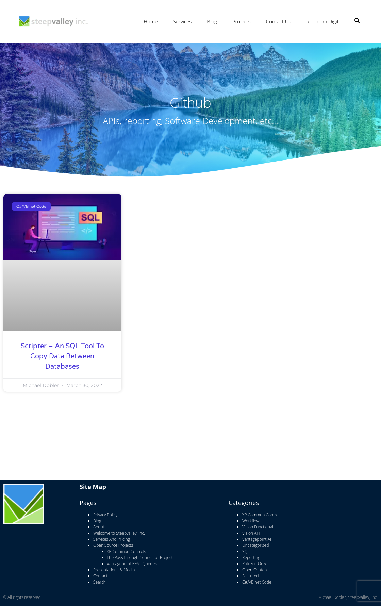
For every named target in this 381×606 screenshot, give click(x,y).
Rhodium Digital (325, 21)
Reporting (251, 557)
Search (99, 582)
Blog (212, 21)
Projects (241, 21)
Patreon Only (254, 564)
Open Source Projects (113, 545)
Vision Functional (257, 527)
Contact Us (278, 21)
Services (182, 21)
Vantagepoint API (258, 539)
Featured (250, 576)
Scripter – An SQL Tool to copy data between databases (62, 356)
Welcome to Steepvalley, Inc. (119, 533)
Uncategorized (255, 545)
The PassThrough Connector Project (140, 557)
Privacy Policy (105, 515)
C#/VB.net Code (256, 582)
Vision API (251, 533)
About (98, 527)
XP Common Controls (126, 551)
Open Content (255, 570)
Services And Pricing (111, 539)
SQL (246, 551)
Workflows (251, 521)
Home (151, 21)
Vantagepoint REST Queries (132, 564)
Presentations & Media (114, 570)
